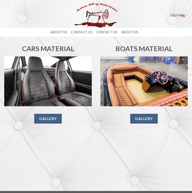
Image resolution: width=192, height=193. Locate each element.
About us (58, 32)
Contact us (81, 32)
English (179, 15)
